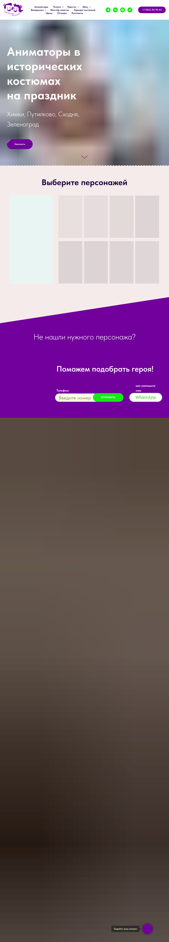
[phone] (80, 398)
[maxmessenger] (122, 9)
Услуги (57, 6)
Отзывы (62, 13)
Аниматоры (41, 6)
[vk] (115, 9)
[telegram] (108, 9)
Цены (49, 13)
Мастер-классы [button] (59, 10)
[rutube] (129, 9)
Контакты (77, 13)
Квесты (72, 6)
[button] (20, 144)
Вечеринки (37, 10)
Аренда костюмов (84, 10)
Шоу (85, 6)
